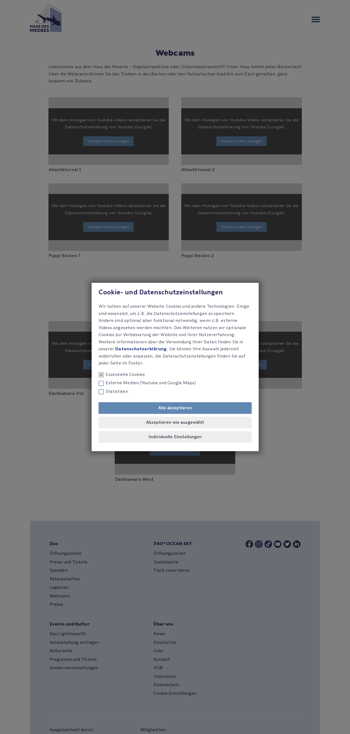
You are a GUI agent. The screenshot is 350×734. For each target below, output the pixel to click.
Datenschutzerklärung (141, 349)
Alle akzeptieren (175, 408)
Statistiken (113, 391)
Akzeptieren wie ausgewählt (175, 422)
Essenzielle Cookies (122, 374)
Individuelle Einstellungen (175, 437)
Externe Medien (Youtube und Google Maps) (147, 383)
